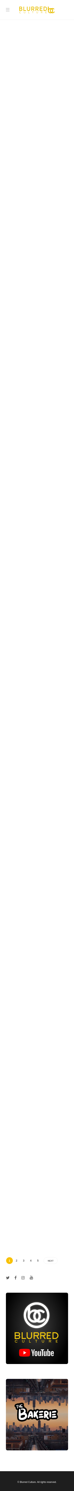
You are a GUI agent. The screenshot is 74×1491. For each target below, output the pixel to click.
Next (50, 1261)
